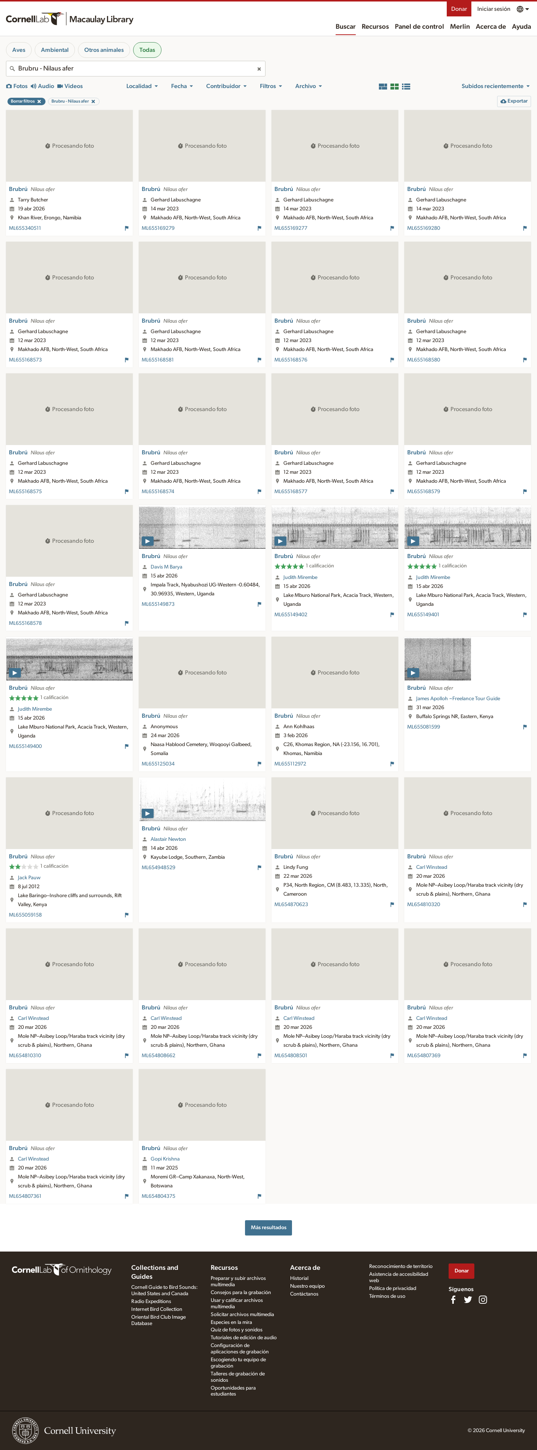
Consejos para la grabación (241, 1292)
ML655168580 (423, 360)
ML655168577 (290, 491)
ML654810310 (25, 1055)
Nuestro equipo (307, 1286)
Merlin (460, 27)
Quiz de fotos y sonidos (237, 1329)
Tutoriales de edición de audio (244, 1337)
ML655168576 (290, 360)
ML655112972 (290, 764)
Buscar (346, 27)
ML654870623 (291, 904)
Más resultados (268, 1227)
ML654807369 (423, 1055)
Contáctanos (304, 1294)
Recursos (375, 27)
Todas (147, 50)
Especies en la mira (231, 1322)
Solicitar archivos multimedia (242, 1314)
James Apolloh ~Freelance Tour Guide (458, 698)
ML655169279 (158, 228)
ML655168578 (25, 623)
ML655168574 (158, 491)
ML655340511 (25, 228)
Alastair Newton (168, 839)
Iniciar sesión (494, 9)
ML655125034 (158, 764)
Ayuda (521, 27)
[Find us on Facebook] (453, 1299)
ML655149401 (423, 614)
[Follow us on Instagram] (482, 1299)
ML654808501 (290, 1055)
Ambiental (55, 50)
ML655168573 (25, 360)
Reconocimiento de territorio (401, 1266)
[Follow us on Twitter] (468, 1299)
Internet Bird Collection (156, 1309)
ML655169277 (290, 228)
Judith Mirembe (300, 577)
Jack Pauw (29, 877)
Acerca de (491, 27)
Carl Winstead (431, 867)
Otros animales (104, 50)
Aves (18, 50)
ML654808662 (158, 1055)
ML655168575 (25, 491)
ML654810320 (423, 904)
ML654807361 (25, 1196)
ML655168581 (158, 360)
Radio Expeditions (151, 1301)
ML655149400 (25, 746)
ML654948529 (158, 867)
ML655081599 (423, 727)
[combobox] (135, 68)
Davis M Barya (166, 567)
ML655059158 (25, 915)
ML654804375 (158, 1196)
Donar (459, 9)
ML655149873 (158, 604)
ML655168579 (423, 491)
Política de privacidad (392, 1288)
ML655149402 (290, 614)
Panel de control (419, 27)
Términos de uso (387, 1296)
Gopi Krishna (165, 1159)
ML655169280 (423, 228)
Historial (299, 1278)
